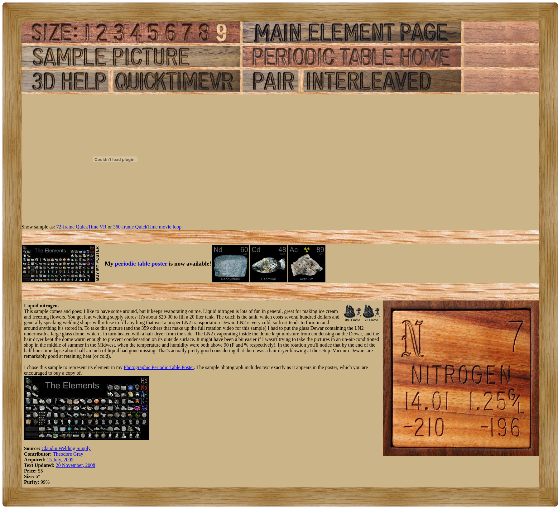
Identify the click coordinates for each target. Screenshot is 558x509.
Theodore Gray (68, 454)
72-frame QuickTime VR (81, 226)
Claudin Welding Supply (66, 448)
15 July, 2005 (60, 459)
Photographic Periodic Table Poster (159, 367)
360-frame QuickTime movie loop (147, 226)
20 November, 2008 (75, 465)
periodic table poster (141, 263)
